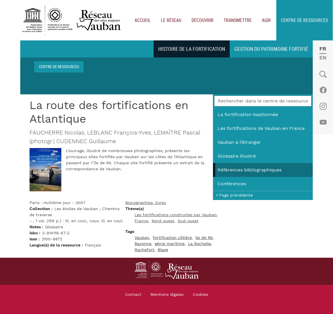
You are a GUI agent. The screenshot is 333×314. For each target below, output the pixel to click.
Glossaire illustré (237, 156)
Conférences (232, 184)
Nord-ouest (163, 221)
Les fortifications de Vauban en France (261, 128)
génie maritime (170, 244)
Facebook (323, 90)
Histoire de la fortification (191, 48)
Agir (266, 20)
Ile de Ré (204, 238)
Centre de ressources (304, 20)
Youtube (323, 122)
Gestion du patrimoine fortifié (271, 48)
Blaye (163, 250)
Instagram (323, 106)
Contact (133, 295)
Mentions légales (166, 295)
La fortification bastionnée (248, 114)
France (141, 221)
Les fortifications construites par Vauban (176, 215)
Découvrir (203, 20)
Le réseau (171, 20)
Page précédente (236, 195)
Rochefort (144, 250)
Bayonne (143, 244)
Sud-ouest (188, 221)
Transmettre (238, 20)
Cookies (200, 295)
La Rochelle (199, 244)
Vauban (142, 238)
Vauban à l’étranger (239, 142)
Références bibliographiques (250, 170)
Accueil (143, 20)
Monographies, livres (145, 203)
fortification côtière (172, 238)
